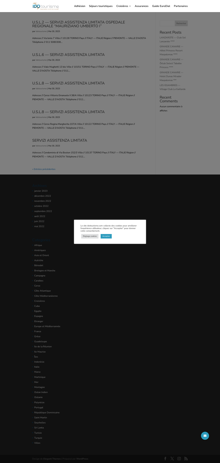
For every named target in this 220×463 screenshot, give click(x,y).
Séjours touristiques (101, 6)
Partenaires (181, 6)
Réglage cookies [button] (90, 236)
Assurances (141, 6)
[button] (205, 436)
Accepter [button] (106, 236)
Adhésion (79, 6)
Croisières (122, 6)
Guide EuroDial (161, 6)
